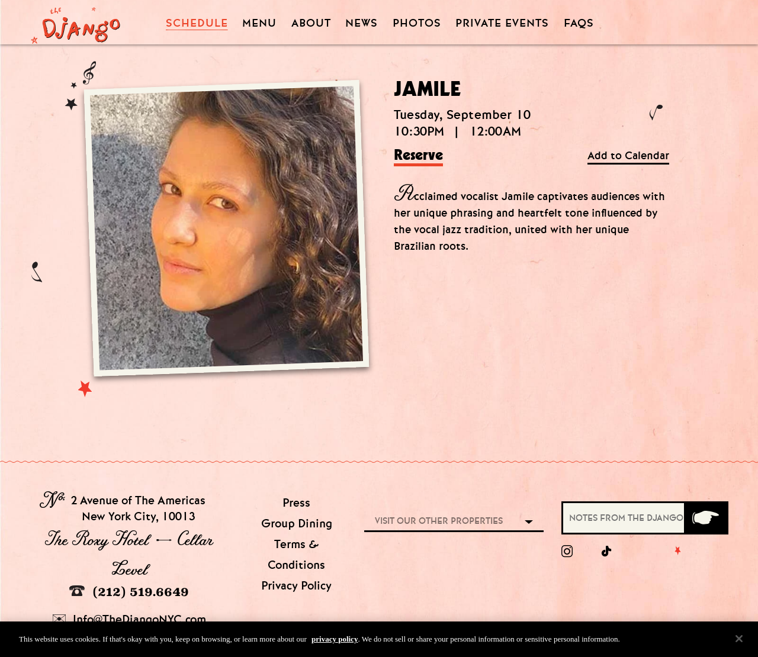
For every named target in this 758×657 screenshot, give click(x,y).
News (361, 23)
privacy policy (334, 643)
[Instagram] (567, 551)
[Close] (739, 643)
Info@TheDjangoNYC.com (129, 619)
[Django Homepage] (75, 21)
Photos (417, 23)
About (311, 23)
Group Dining (296, 523)
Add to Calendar (628, 156)
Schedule (197, 23)
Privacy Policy (296, 585)
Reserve (418, 155)
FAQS (579, 23)
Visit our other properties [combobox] (439, 521)
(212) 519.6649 (129, 591)
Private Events (502, 24)
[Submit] (705, 518)
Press (296, 502)
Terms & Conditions (296, 554)
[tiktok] (607, 551)
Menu (259, 23)
